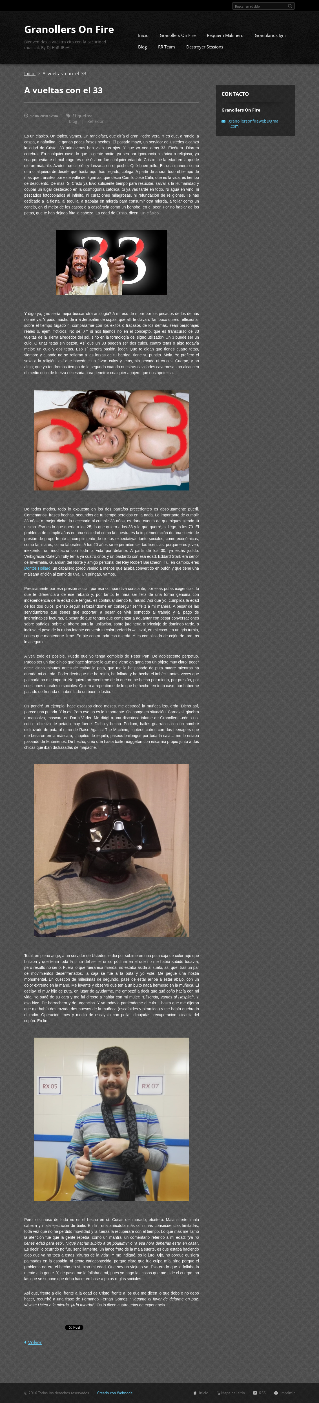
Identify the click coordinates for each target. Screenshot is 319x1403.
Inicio (143, 35)
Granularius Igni (270, 35)
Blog (142, 47)
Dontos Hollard (37, 569)
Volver (35, 1343)
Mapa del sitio (233, 1393)
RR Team (166, 47)
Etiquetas (81, 116)
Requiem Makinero (225, 35)
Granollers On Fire (178, 35)
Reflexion (96, 122)
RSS (262, 1393)
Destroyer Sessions (204, 47)
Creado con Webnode (114, 1393)
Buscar (290, 6)
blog (73, 122)
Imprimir (287, 1393)
